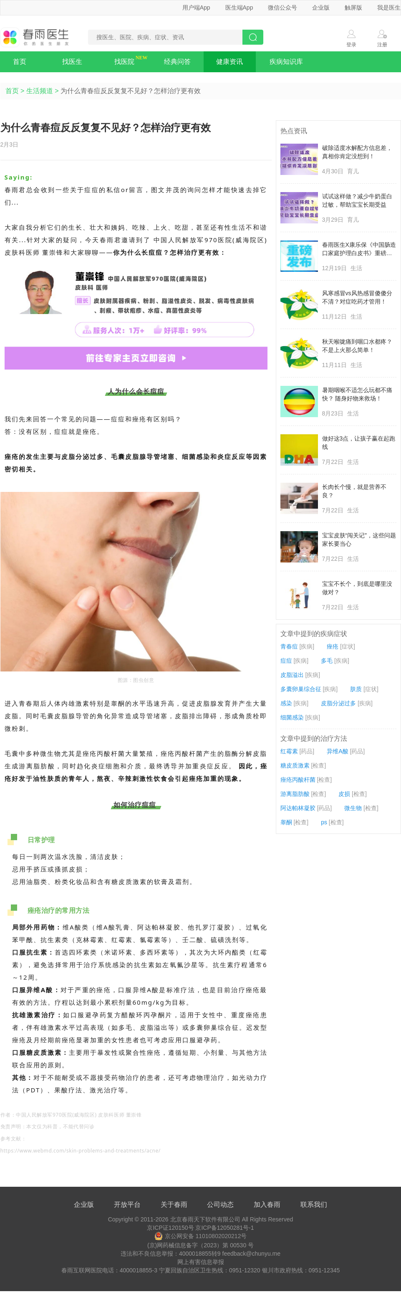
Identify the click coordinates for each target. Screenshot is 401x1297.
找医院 (124, 61)
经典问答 (177, 61)
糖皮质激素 (295, 765)
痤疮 (332, 646)
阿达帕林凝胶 (297, 808)
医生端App (239, 7)
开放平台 (127, 1204)
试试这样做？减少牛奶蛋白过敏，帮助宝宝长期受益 (357, 200)
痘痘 (286, 660)
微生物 (353, 808)
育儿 (353, 171)
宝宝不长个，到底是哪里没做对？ (357, 587)
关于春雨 (174, 1204)
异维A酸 (337, 751)
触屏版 (353, 7)
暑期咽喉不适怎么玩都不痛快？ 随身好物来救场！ (357, 394)
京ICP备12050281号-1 (224, 1227)
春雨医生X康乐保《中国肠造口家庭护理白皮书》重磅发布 (359, 249)
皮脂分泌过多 (338, 703)
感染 (286, 703)
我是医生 (389, 7)
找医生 (72, 61)
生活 (356, 268)
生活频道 (39, 90)
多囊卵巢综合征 (300, 689)
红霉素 (289, 751)
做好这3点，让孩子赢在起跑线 (359, 442)
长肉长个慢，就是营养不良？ (354, 491)
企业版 (321, 7)
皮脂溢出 (292, 674)
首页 (19, 61)
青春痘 (289, 646)
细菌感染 (292, 717)
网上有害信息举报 (200, 1262)
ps (324, 822)
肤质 (356, 689)
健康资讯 (229, 61)
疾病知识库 (286, 61)
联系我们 (313, 1204)
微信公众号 (282, 7)
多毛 (327, 660)
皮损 (344, 793)
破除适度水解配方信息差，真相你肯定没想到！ (357, 152)
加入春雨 (267, 1204)
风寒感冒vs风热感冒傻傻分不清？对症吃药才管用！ (357, 297)
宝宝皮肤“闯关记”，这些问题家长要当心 (359, 539)
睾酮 (286, 822)
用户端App (196, 7)
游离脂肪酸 (295, 793)
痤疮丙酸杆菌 (297, 779)
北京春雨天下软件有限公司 (205, 1219)
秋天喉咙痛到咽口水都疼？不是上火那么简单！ (357, 345)
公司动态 (220, 1204)
